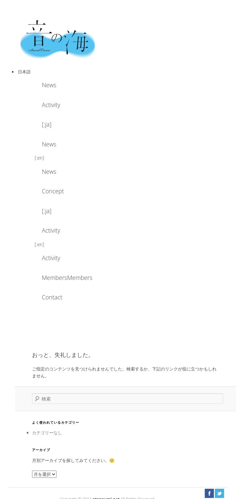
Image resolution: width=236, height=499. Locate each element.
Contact (52, 297)
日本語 (24, 72)
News (49, 85)
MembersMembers (60, 278)
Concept (53, 191)
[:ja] (46, 124)
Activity (51, 105)
